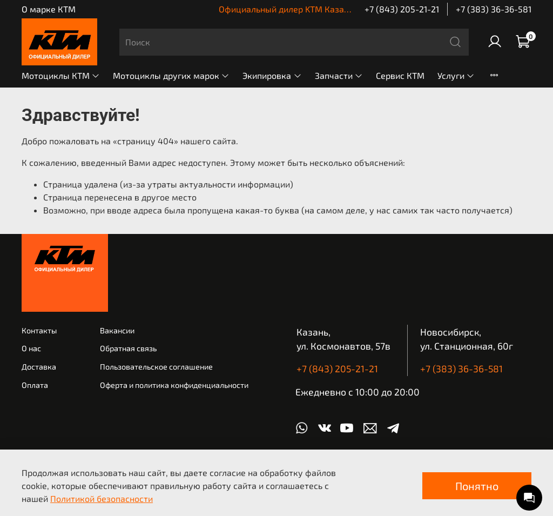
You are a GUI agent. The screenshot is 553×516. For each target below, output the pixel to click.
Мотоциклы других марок (171, 75)
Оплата (35, 385)
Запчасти (339, 75)
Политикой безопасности (101, 498)
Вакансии (117, 330)
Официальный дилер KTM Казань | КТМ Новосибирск (326, 9)
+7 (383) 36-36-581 (493, 9)
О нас (31, 348)
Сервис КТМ (400, 75)
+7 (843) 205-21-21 (402, 9)
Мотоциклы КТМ (61, 75)
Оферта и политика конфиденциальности (174, 385)
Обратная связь (128, 348)
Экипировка (271, 75)
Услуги (456, 75)
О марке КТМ (49, 9)
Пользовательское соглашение (156, 366)
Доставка (39, 366)
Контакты (39, 330)
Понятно (476, 485)
